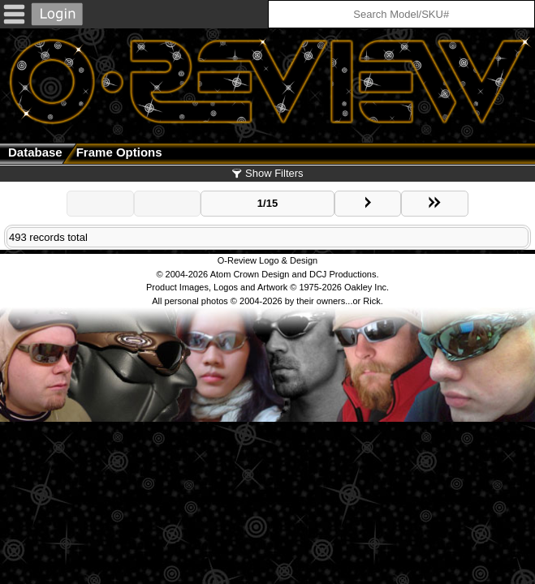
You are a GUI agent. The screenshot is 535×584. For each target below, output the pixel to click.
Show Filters (267, 173)
